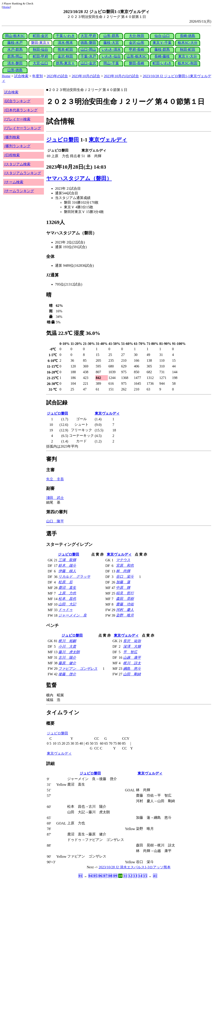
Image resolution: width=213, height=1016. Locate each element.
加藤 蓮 (123, 582)
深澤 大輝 (132, 646)
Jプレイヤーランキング (22, 128)
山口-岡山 (88, 49)
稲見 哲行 (125, 593)
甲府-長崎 (136, 49)
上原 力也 (67, 593)
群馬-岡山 (15, 56)
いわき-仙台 (111, 56)
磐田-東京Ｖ (40, 42)
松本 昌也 (67, 599)
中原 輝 (123, 587)
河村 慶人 (125, 610)
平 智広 (130, 652)
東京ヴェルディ (108, 140)
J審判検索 (12, 137)
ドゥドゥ (65, 610)
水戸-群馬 (15, 49)
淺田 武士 (55, 498)
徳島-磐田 (88, 42)
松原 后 (65, 582)
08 (110, 876)
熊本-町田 (65, 49)
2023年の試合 (57, 76)
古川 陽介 (67, 657)
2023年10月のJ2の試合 (121, 76)
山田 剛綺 (132, 674)
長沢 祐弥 (132, 641)
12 (130, 876)
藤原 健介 (67, 663)
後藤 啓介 (67, 674)
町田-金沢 (40, 36)
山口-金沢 (88, 63)
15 (145, 876)
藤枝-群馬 (162, 49)
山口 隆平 (55, 521)
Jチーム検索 (13, 182)
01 (80, 876)
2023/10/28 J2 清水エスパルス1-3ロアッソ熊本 (135, 867)
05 (95, 876)
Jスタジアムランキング (22, 173)
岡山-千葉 (111, 63)
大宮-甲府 (88, 36)
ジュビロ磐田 (62, 140)
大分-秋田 (136, 36)
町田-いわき (162, 63)
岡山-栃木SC (15, 36)
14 (140, 876)
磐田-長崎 (136, 63)
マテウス (123, 560)
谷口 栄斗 (125, 576)
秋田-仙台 (40, 49)
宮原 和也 (125, 565)
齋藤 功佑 (125, 604)
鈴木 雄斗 (67, 565)
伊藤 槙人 (67, 571)
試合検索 (21, 76)
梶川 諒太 (132, 663)
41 (155, 876)
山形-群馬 (111, 36)
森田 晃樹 (125, 599)
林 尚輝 (123, 571)
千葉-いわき (65, 36)
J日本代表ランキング (20, 110)
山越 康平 (132, 657)
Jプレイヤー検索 (17, 119)
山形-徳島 (15, 70)
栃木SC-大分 (187, 42)
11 (125, 876)
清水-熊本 (65, 42)
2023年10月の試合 (86, 76)
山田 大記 (67, 604)
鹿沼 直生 (67, 587)
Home (6, 7)
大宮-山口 (40, 63)
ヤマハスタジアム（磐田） (79, 178)
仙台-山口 (162, 36)
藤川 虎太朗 (69, 652)
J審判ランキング (17, 146)
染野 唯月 (125, 615)
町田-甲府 (40, 56)
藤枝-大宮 (111, 42)
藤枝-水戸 (15, 42)
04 (90, 876)
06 (100, 876)
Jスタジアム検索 (17, 164)
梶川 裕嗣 (67, 641)
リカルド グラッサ (74, 576)
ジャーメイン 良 (72, 615)
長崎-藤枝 (162, 56)
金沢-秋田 (65, 56)
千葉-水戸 (88, 56)
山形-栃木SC (136, 56)
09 (115, 876)
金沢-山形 (136, 42)
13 (135, 876)
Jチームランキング (19, 191)
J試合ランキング (17, 101)
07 (105, 876)
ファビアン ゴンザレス (77, 668)
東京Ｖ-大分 (187, 56)
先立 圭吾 (55, 479)
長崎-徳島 (187, 36)
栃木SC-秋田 (187, 63)
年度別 (37, 76)
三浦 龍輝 (67, 560)
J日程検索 (12, 155)
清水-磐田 (15, 63)
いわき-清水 (111, 49)
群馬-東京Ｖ (65, 63)
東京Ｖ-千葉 (162, 42)
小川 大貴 (67, 646)
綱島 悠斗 (132, 668)
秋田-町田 (187, 49)
